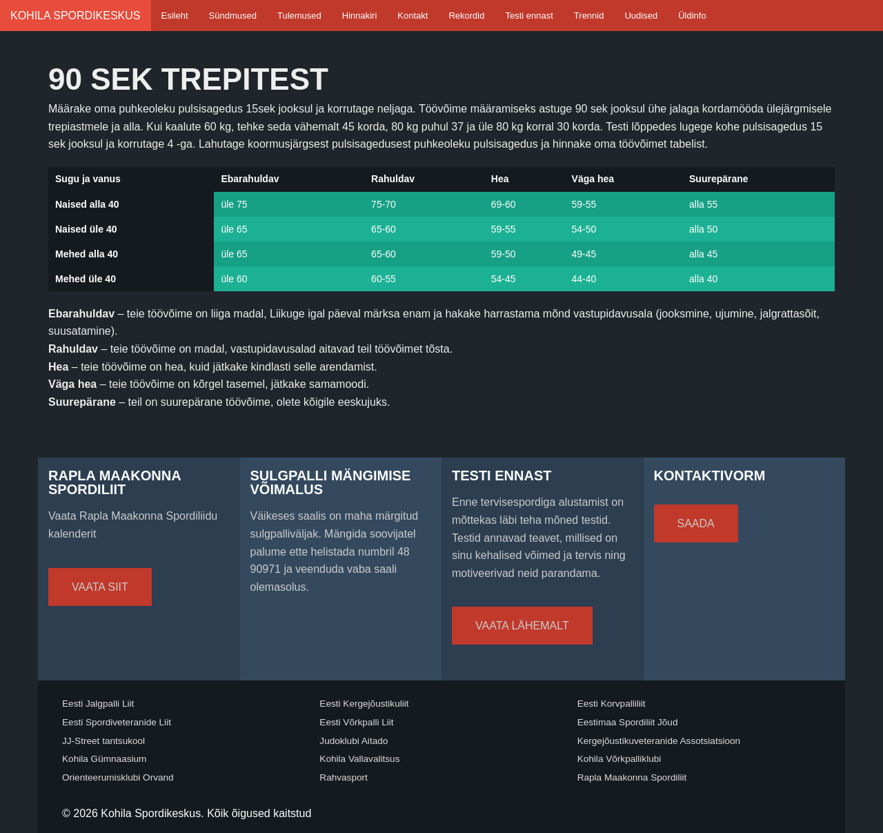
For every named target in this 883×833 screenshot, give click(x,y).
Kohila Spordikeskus (75, 15)
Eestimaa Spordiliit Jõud (627, 722)
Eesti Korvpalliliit (611, 703)
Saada (696, 523)
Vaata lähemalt (522, 625)
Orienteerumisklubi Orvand (118, 777)
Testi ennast (529, 15)
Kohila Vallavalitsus (359, 759)
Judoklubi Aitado (353, 741)
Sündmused (233, 15)
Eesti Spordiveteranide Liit (116, 722)
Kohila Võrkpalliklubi (619, 759)
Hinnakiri (359, 15)
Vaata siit (100, 587)
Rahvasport (343, 777)
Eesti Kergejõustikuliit (363, 703)
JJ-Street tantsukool (103, 741)
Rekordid (466, 15)
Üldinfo (692, 15)
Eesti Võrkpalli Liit (356, 722)
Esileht (174, 15)
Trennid (589, 15)
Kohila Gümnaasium (104, 759)
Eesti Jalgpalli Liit (98, 703)
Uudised (640, 15)
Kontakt (412, 15)
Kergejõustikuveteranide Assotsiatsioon (659, 741)
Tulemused (299, 15)
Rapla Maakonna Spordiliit (632, 777)
